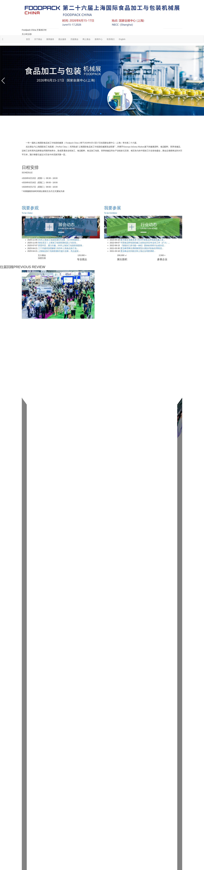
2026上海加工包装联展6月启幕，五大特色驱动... (59, 240)
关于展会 (38, 39)
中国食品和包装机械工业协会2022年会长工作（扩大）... (145, 243)
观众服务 (62, 39)
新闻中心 (99, 39)
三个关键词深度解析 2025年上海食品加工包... (58, 248)
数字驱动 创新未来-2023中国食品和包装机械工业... (142, 240)
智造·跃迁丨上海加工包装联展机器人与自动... (58, 243)
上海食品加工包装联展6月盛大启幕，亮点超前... (59, 251)
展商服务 (50, 39)
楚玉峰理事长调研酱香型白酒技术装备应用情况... (141, 248)
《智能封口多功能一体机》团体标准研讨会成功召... (142, 245)
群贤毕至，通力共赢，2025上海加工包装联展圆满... (61, 245)
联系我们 (111, 39)
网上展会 (86, 39)
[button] (98, 113)
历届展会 (74, 39)
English (122, 39)
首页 (28, 39)
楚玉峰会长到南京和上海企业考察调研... (138, 251)
